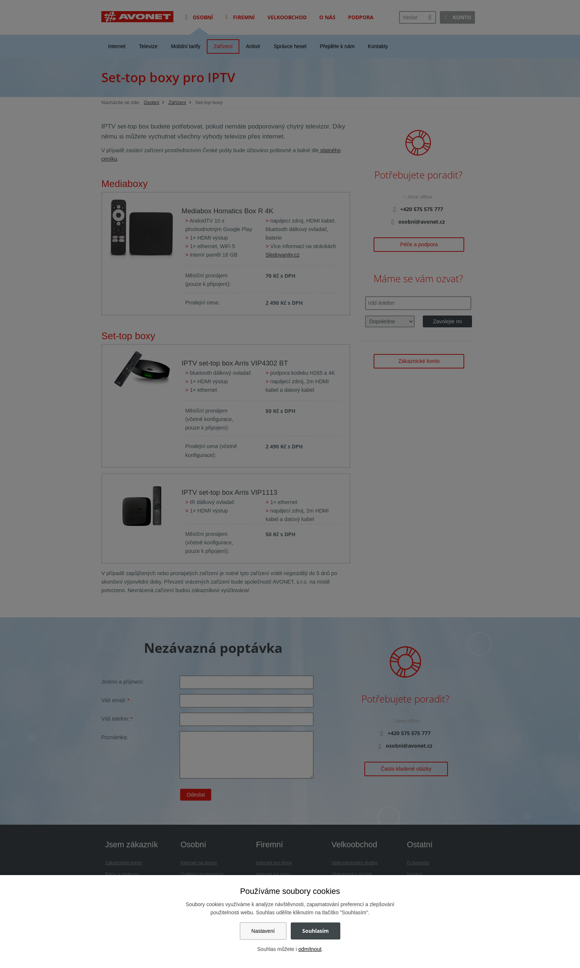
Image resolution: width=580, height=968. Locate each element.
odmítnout (310, 949)
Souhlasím (315, 930)
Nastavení (263, 931)
